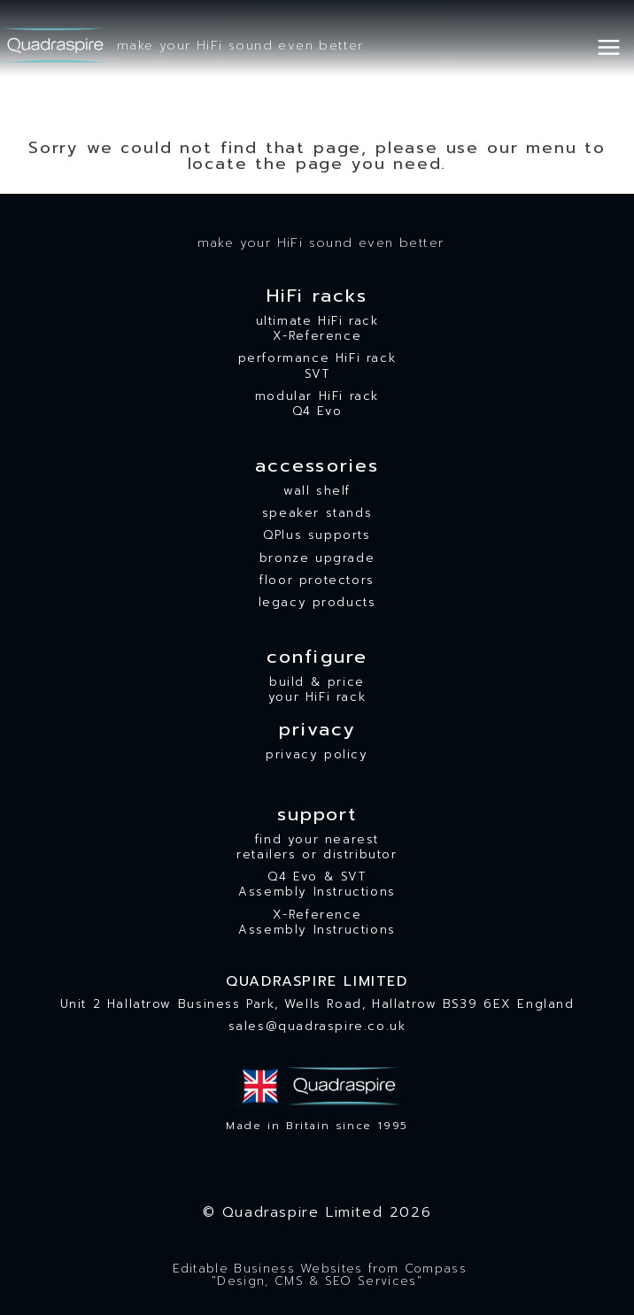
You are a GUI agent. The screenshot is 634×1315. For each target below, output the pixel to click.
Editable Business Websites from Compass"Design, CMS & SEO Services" (317, 1275)
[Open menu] (615, 44)
